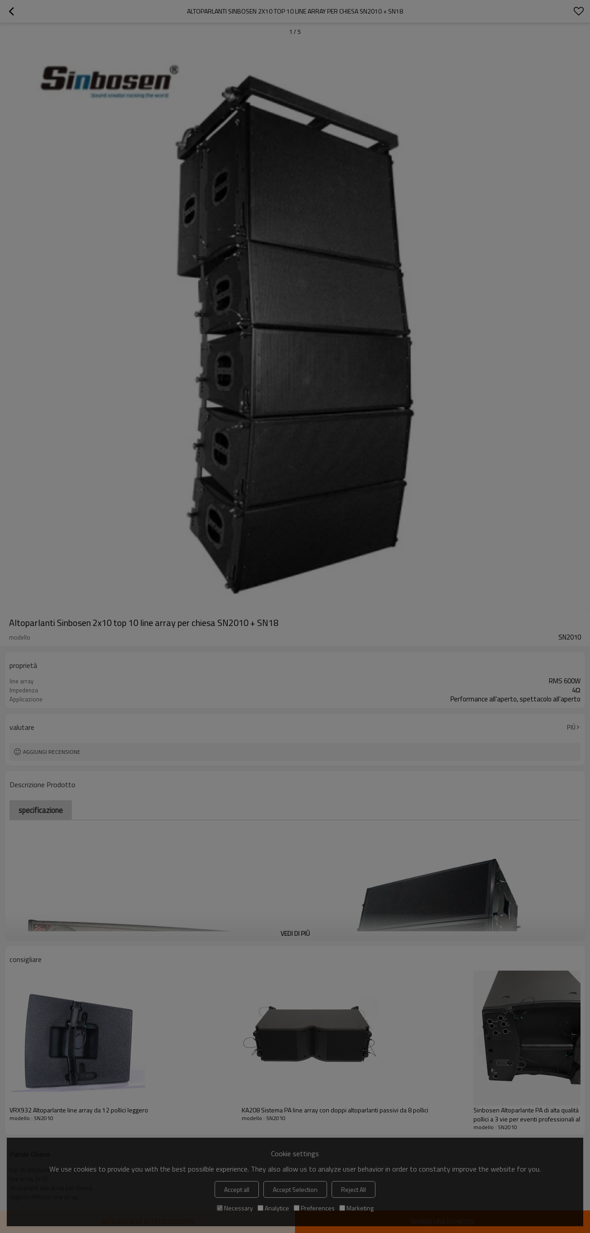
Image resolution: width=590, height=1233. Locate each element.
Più (571, 727)
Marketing (356, 1208)
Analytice (273, 1208)
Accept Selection (295, 1189)
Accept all (236, 1189)
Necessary (235, 1208)
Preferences (314, 1208)
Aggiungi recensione (51, 751)
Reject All (353, 1189)
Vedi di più (295, 933)
